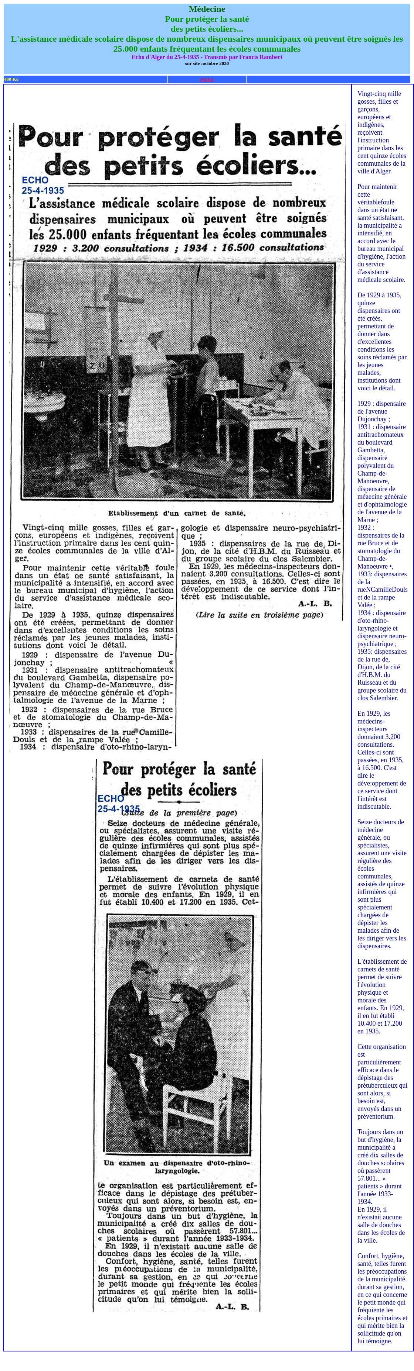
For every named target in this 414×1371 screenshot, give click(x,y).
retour (207, 79)
